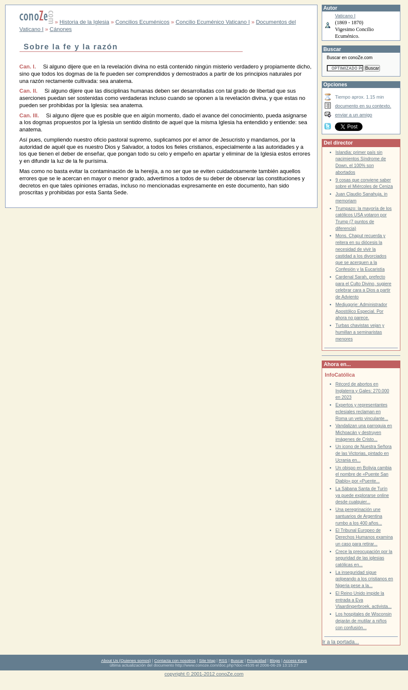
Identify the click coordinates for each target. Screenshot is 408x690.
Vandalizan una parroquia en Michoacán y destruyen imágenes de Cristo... (363, 432)
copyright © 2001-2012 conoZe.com (204, 673)
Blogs (275, 660)
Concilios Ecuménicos (143, 22)
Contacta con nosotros (175, 660)
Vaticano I (345, 15)
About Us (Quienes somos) (126, 660)
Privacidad (256, 660)
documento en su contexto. (363, 105)
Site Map (207, 660)
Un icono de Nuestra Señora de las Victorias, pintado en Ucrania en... (363, 453)
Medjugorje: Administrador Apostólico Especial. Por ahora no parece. (361, 311)
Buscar (237, 660)
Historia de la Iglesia (84, 22)
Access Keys (295, 660)
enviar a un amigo (353, 114)
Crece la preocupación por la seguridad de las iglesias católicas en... (363, 558)
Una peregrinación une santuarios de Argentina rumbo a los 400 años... (358, 516)
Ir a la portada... (340, 642)
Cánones (61, 29)
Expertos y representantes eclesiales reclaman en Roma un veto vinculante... (361, 411)
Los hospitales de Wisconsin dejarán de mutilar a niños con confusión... (363, 621)
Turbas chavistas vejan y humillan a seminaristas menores (359, 332)
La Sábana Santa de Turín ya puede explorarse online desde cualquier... (362, 495)
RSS (223, 660)
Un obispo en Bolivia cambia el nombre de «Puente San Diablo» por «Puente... (363, 474)
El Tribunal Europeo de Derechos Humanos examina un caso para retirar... (364, 537)
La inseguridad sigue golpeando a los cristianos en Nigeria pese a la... (364, 579)
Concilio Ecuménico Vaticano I (213, 22)
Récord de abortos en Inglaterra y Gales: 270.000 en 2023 (362, 391)
